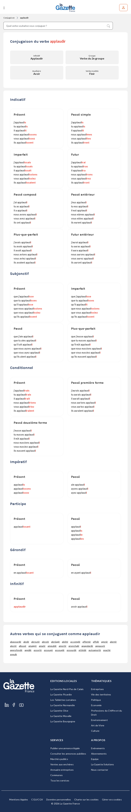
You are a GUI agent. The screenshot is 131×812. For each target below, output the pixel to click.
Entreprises (97, 689)
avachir (107, 650)
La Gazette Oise (59, 710)
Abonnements (99, 753)
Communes (56, 775)
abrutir (45, 641)
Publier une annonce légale (65, 748)
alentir (113, 641)
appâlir (28, 650)
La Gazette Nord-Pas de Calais (67, 689)
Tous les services (59, 780)
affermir (87, 641)
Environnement (99, 720)
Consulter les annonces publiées (68, 753)
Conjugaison (9, 17)
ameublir (52, 645)
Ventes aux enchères (62, 764)
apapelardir (87, 645)
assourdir (71, 650)
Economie (96, 705)
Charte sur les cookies (86, 799)
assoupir (48, 650)
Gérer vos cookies (112, 799)
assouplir (59, 650)
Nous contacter (99, 769)
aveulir (13, 654)
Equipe (95, 759)
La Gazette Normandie (62, 705)
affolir (96, 641)
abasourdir (15, 641)
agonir (104, 641)
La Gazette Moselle (61, 716)
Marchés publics (59, 759)
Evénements (98, 748)
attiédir (82, 650)
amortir (62, 645)
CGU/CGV (37, 799)
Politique (96, 699)
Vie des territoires (101, 694)
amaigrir (32, 645)
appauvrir (100, 645)
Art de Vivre (97, 725)
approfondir (16, 650)
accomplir (75, 641)
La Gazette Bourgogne (62, 721)
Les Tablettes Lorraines (63, 699)
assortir (38, 650)
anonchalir (74, 645)
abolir (26, 641)
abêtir (65, 641)
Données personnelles (58, 799)
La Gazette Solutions (102, 764)
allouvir (22, 645)
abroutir (35, 641)
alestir (13, 645)
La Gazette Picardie (61, 694)
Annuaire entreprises (62, 769)
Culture (95, 730)
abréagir (55, 641)
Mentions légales (18, 799)
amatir (42, 645)
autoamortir (95, 650)
